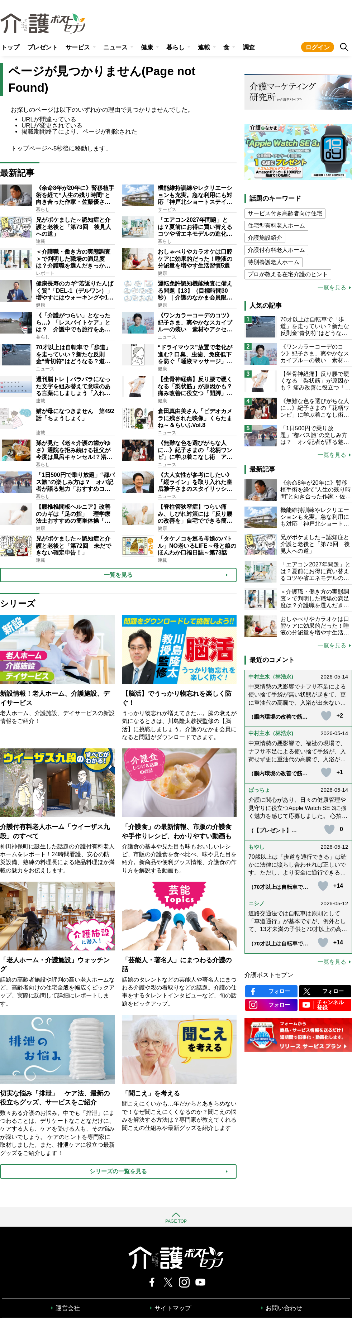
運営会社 (68, 1308)
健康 (147, 47)
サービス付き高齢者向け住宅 (285, 213)
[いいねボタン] (326, 715)
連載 (204, 47)
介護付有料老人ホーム (276, 250)
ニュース (115, 47)
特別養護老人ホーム (273, 262)
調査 (249, 47)
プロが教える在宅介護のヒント (288, 274)
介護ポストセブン (268, 975)
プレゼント (42, 47)
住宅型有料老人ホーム (276, 225)
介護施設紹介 (265, 238)
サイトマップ (172, 1308)
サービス (78, 47)
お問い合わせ (284, 1308)
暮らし (175, 47)
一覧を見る (332, 288)
